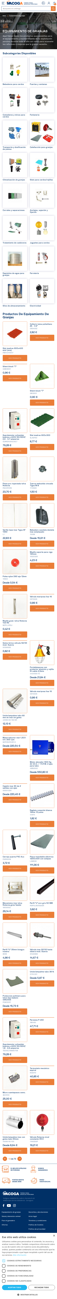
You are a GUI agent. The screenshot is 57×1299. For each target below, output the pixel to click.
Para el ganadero (8, 1220)
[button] (28, 1294)
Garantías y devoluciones (38, 1212)
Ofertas (5, 1225)
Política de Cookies (36, 1225)
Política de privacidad (37, 1229)
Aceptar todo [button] (14, 1287)
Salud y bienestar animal (11, 1216)
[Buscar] (26, 8)
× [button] (54, 1236)
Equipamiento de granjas (11, 1212)
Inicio (4, 16)
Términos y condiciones (38, 1220)
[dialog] (28, 1266)
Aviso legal (33, 1216)
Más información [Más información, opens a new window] (19, 1255)
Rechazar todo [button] (41, 1287)
